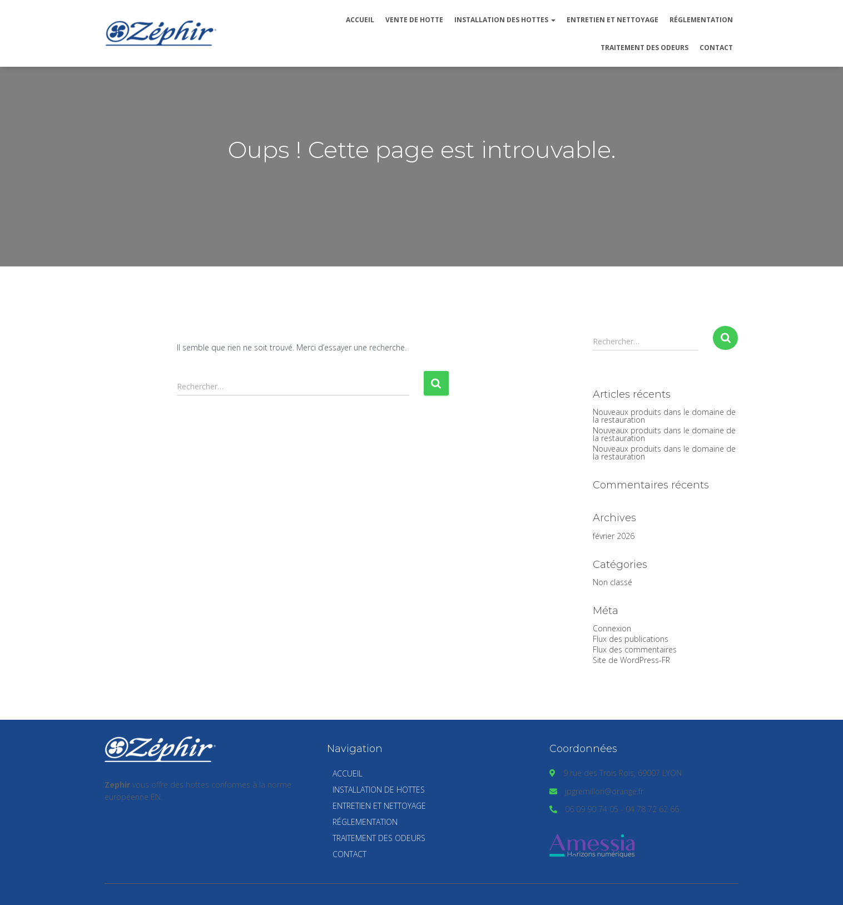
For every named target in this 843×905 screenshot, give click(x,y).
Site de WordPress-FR (631, 660)
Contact (716, 47)
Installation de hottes (379, 789)
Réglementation (701, 19)
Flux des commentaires (635, 649)
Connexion (612, 628)
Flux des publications (630, 639)
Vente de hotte (414, 19)
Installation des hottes (505, 19)
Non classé (612, 582)
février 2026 (613, 536)
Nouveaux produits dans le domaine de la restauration (664, 416)
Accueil (360, 19)
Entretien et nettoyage (612, 19)
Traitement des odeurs (644, 47)
